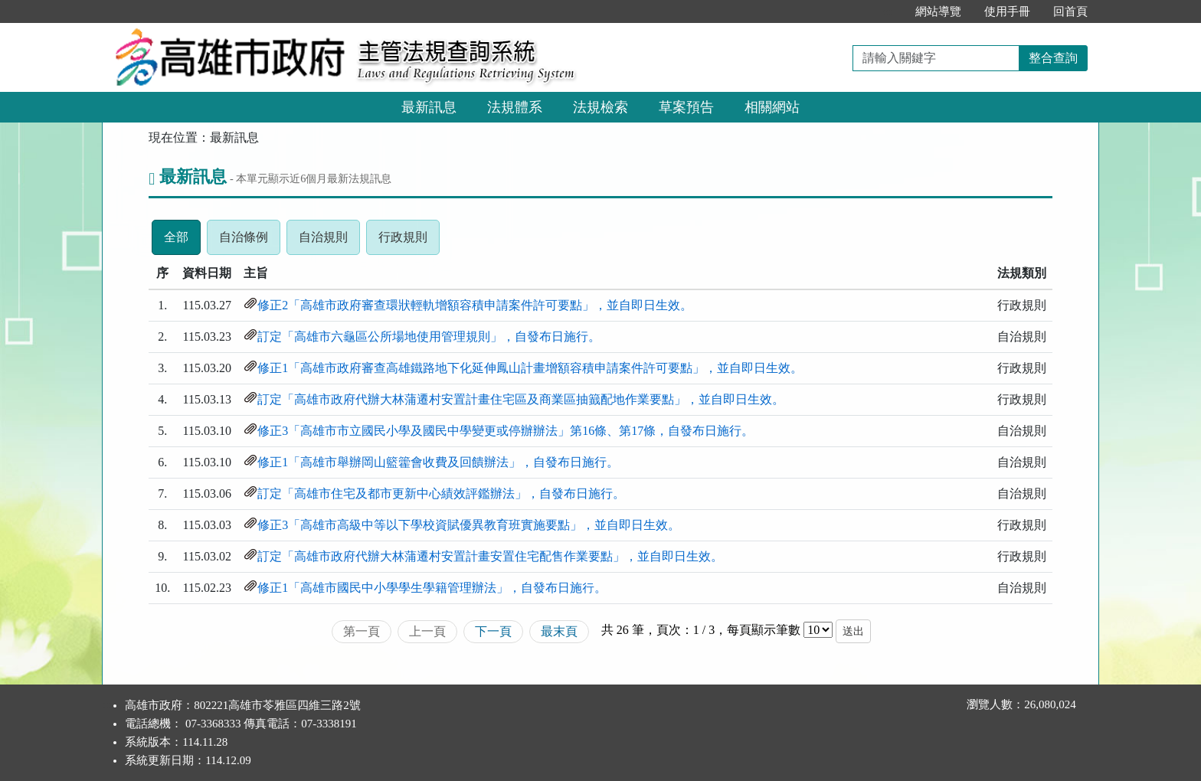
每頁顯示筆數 (763, 629)
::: (887, 11)
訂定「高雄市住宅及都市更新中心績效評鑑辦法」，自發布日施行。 (441, 493)
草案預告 (686, 107)
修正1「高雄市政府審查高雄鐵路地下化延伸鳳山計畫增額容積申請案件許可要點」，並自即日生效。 (530, 367)
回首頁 (1070, 11)
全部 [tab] (182, 241)
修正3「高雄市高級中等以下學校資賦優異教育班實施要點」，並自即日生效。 (468, 524)
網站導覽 (938, 11)
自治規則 (329, 241)
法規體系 (514, 107)
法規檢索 (600, 107)
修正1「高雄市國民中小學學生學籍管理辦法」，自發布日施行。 (432, 587)
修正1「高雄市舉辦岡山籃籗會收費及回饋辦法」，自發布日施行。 (438, 462)
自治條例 (249, 241)
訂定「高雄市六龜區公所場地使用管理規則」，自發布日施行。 (428, 336)
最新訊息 (429, 107)
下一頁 (493, 631)
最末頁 (559, 631)
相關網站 (772, 107)
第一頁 (361, 631)
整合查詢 (1053, 57)
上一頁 (427, 631)
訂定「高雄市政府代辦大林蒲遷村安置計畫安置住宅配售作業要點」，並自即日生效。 (490, 556)
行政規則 (409, 241)
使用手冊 (1007, 11)
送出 (853, 631)
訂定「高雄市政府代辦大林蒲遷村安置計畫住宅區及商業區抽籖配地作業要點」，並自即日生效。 (520, 399)
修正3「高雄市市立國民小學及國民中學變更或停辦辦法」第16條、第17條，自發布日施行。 (505, 430)
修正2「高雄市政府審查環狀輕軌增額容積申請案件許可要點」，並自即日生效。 (474, 305)
